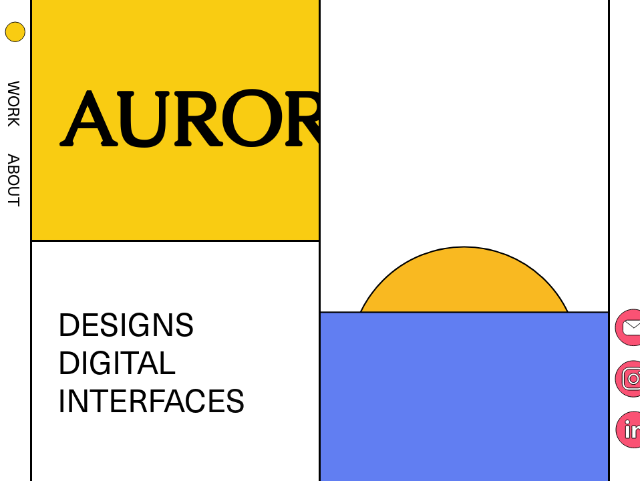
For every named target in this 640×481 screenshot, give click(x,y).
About (15, 180)
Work (15, 104)
